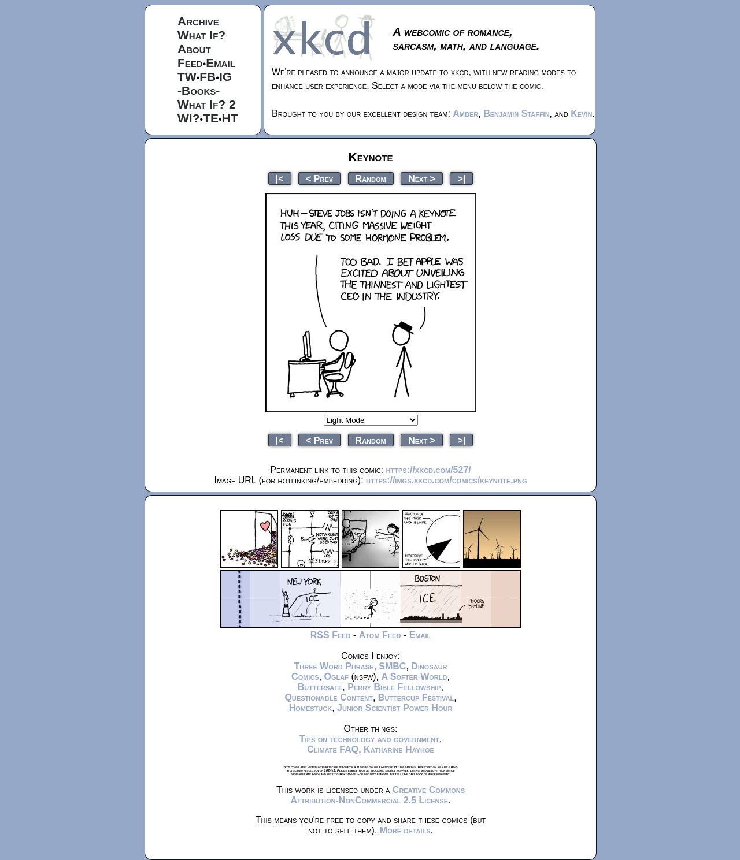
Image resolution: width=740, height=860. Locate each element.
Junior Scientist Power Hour (394, 708)
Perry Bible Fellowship (394, 687)
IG (225, 76)
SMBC (392, 666)
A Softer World (414, 677)
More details (405, 830)
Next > (421, 178)
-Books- (198, 90)
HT (230, 118)
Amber (465, 113)
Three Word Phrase (333, 666)
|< (280, 178)
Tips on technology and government (369, 739)
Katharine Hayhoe (399, 749)
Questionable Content (328, 697)
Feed (190, 62)
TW (187, 76)
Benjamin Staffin (516, 113)
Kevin (581, 113)
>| (461, 178)
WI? (188, 118)
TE (211, 118)
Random (371, 178)
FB (207, 76)
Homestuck (310, 708)
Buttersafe (320, 687)
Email (220, 62)
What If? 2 (206, 104)
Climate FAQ (332, 749)
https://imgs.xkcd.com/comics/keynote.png (446, 480)
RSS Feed (330, 635)
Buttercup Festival (416, 697)
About (194, 48)
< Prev (319, 178)
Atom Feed (380, 635)
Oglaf (336, 677)
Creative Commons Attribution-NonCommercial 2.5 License (377, 795)
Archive (198, 21)
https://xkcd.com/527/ (428, 470)
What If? (201, 35)
